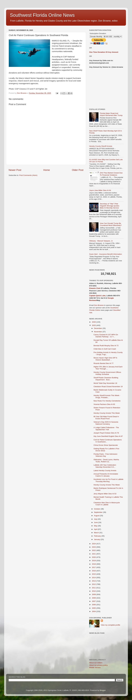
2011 (94, 588)
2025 (94, 325)
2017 (94, 567)
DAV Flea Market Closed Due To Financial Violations (111, 174)
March (96, 533)
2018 (94, 564)
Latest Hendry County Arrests (105, 470)
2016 (94, 571)
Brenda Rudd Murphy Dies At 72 (106, 346)
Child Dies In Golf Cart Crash (105, 349)
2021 (94, 554)
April (96, 529)
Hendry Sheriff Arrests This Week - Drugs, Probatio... (107, 396)
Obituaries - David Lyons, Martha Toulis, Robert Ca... (106, 461)
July (96, 519)
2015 (94, 574)
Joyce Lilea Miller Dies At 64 (100, 190)
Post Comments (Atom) (28, 175)
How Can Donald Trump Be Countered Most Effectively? (111, 224)
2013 (94, 581)
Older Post (77, 170)
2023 (94, 547)
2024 (94, 544)
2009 (94, 594)
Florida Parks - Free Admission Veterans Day (105, 455)
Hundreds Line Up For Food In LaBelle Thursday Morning (108, 480)
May (96, 526)
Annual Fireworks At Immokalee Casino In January (106, 475)
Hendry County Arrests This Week (107, 413)
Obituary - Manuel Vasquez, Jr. (101, 241)
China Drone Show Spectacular (106, 445)
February (97, 536)
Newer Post (15, 170)
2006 (94, 605)
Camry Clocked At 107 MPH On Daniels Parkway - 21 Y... (106, 336)
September (98, 512)
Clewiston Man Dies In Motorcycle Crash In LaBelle (107, 504)
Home (46, 170)
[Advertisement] (106, 88)
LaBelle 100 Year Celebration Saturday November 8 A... (105, 466)
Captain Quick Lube (97, 296)
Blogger (103, 690)
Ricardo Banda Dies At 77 (104, 363)
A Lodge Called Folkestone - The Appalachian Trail (106, 429)
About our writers (95, 663)
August (97, 516)
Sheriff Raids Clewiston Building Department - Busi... (106, 379)
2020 (94, 557)
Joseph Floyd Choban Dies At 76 (106, 433)
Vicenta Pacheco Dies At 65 (104, 404)
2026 (94, 322)
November (98, 332)
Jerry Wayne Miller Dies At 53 (105, 494)
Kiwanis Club (94, 288)
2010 (94, 591)
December (98, 328)
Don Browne (99, 305)
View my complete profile (110, 625)
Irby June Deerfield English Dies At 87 (108, 436)
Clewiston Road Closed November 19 (108, 386)
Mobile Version (95, 667)
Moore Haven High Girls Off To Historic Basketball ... (105, 359)
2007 (94, 601)
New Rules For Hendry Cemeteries (107, 401)
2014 (94, 578)
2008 (94, 598)
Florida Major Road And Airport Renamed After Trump (111, 114)
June (96, 522)
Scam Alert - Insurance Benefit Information (105, 254)
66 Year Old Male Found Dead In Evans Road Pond (106, 418)
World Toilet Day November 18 (105, 383)
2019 (94, 561)
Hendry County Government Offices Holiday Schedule (107, 373)
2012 (94, 584)
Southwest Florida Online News (42, 15)
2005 (94, 608)
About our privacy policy (98, 665)
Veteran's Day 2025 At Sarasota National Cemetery (106, 423)
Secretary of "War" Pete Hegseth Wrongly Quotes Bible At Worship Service (109, 206)
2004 (94, 611)
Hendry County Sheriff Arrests (100, 146)
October (97, 509)
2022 (94, 550)
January (97, 539)
